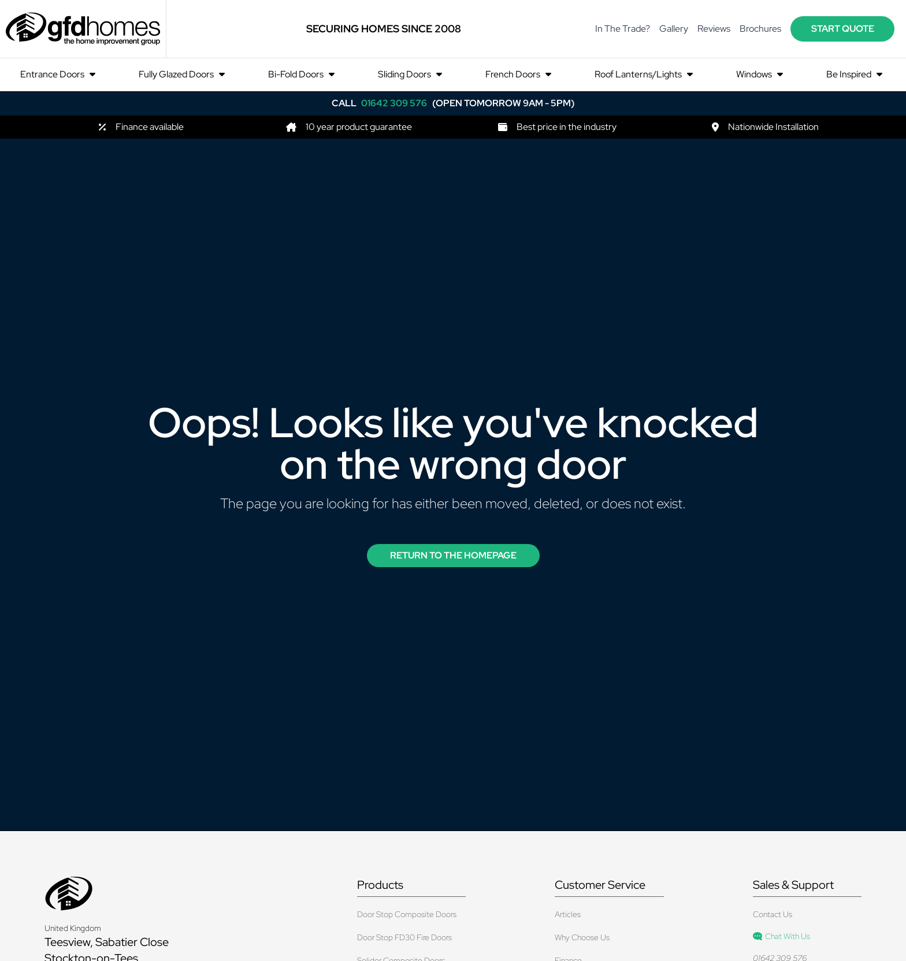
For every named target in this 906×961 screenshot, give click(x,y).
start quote (842, 29)
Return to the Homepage (453, 555)
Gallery (673, 29)
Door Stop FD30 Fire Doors (404, 937)
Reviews (713, 29)
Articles (568, 914)
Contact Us (772, 914)
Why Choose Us (582, 937)
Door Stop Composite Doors (406, 914)
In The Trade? (622, 29)
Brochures (760, 29)
